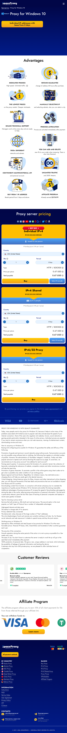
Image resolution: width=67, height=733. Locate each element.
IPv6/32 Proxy (33, 349)
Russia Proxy (8, 663)
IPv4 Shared (33, 290)
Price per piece (8, 272)
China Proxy (7, 676)
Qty (5, 259)
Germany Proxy (9, 679)
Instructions (5, 690)
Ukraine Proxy (8, 666)
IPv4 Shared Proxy (47, 671)
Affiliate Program (46, 679)
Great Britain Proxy (10, 674)
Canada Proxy (8, 671)
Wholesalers (45, 676)
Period (38, 259)
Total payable (8, 275)
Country (6, 250)
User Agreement (6, 698)
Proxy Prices (45, 674)
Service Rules (5, 695)
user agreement (52, 409)
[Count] (16, 262)
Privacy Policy (6, 700)
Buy (25, 281)
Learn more (34, 631)
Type (5, 268)
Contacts (4, 705)
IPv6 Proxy (44, 669)
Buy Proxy (44, 663)
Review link (46, 585)
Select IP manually (57, 281)
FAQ (2, 692)
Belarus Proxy (8, 682)
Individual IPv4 (33, 231)
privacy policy (33, 411)
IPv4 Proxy (44, 666)
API (2, 703)
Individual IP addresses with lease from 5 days (22, 24)
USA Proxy (7, 669)
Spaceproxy (5, 8)
